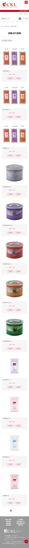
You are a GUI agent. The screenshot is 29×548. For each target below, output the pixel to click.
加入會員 (20, 14)
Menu (26, 2)
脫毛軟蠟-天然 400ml (7, 302)
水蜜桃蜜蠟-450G (6, 71)
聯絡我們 (20, 525)
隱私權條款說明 (20, 523)
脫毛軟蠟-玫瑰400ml (7, 264)
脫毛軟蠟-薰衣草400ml (8, 225)
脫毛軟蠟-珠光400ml (7, 186)
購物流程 (8, 523)
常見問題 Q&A (20, 521)
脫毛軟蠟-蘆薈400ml (7, 341)
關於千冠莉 (8, 519)
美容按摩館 (7, 26)
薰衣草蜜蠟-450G (6, 109)
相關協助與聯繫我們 (23, 10)
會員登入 (26, 14)
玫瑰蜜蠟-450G (6, 148)
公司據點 (20, 519)
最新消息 (8, 521)
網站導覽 (8, 525)
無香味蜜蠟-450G (6, 457)
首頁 (2, 26)
